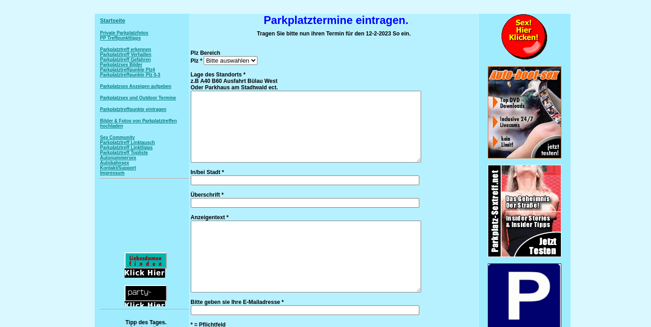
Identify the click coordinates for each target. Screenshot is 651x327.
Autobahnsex (114, 162)
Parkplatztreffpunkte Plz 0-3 (130, 74)
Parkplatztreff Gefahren (125, 59)
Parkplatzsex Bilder (121, 64)
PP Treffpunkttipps (120, 38)
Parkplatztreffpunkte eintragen (133, 109)
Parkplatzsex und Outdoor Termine (138, 97)
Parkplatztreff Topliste (124, 152)
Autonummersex (118, 157)
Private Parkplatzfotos (124, 32)
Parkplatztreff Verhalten (126, 54)
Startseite (113, 21)
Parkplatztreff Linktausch (127, 142)
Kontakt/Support (118, 167)
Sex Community (117, 137)
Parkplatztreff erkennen (125, 49)
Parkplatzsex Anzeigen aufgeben (135, 86)
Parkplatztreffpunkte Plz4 (127, 69)
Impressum (112, 172)
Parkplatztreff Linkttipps (126, 147)
